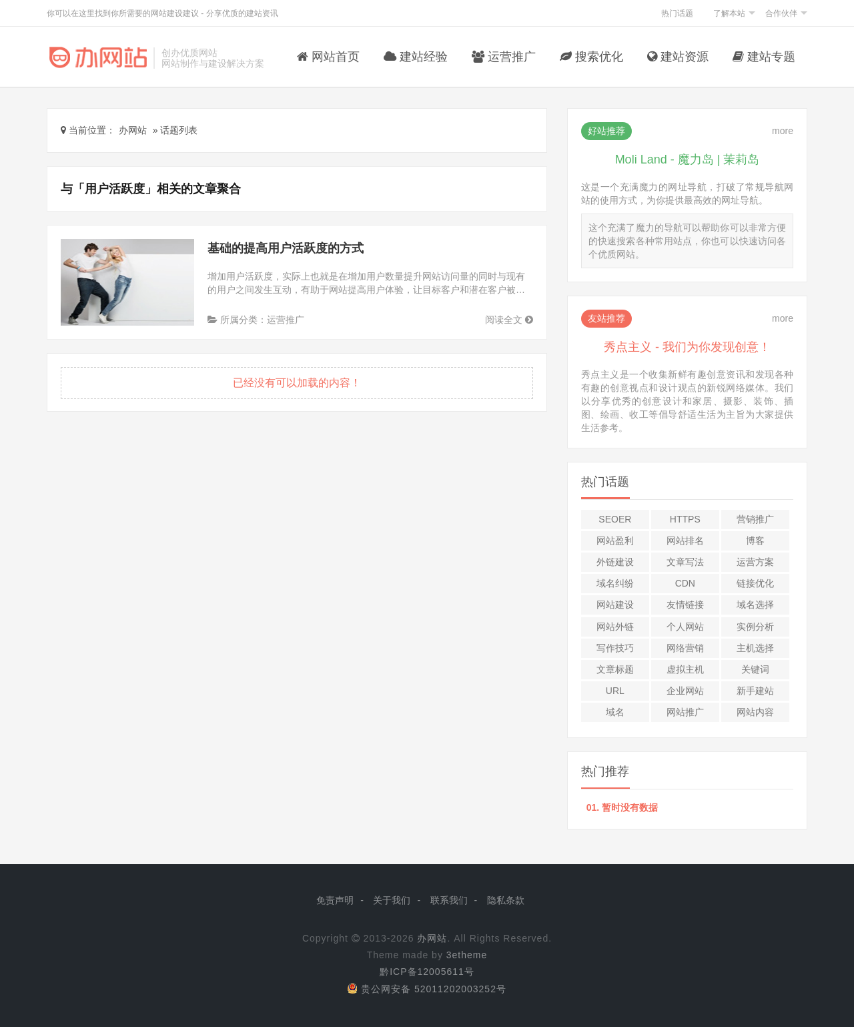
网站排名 (685, 540)
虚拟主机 (685, 669)
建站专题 (764, 56)
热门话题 (677, 13)
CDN (685, 583)
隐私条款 (505, 900)
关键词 (755, 669)
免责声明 (335, 900)
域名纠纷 (615, 583)
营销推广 (755, 519)
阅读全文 (509, 319)
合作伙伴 (781, 13)
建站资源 (678, 56)
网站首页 (328, 56)
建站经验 (416, 56)
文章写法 (685, 562)
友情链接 (685, 604)
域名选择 (755, 604)
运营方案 (755, 562)
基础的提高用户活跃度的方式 (285, 248)
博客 (755, 540)
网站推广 (685, 712)
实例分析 (755, 626)
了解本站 (729, 13)
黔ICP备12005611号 (427, 971)
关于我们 (391, 900)
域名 (615, 712)
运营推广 (504, 56)
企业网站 (685, 690)
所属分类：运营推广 (255, 319)
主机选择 (755, 648)
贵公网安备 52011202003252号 (427, 989)
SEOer (614, 519)
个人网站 (685, 626)
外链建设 (615, 562)
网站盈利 (615, 540)
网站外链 (615, 626)
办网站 (432, 938)
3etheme (466, 955)
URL (615, 690)
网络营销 (685, 648)
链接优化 (755, 583)
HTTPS (685, 519)
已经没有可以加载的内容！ (297, 382)
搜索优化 (591, 56)
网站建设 (615, 604)
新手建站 (755, 690)
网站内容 (755, 712)
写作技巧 (615, 648)
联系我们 (449, 900)
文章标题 (615, 669)
